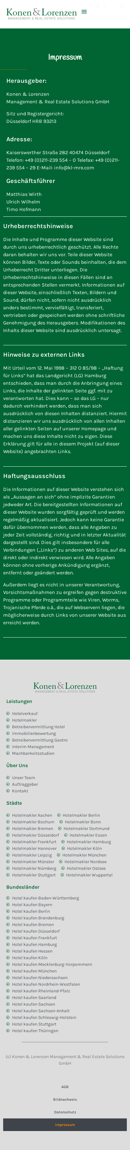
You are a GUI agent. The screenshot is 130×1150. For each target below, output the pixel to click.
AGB (65, 1087)
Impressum (65, 1125)
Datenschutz (65, 1112)
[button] (84, 7)
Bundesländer (22, 887)
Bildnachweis (65, 1099)
